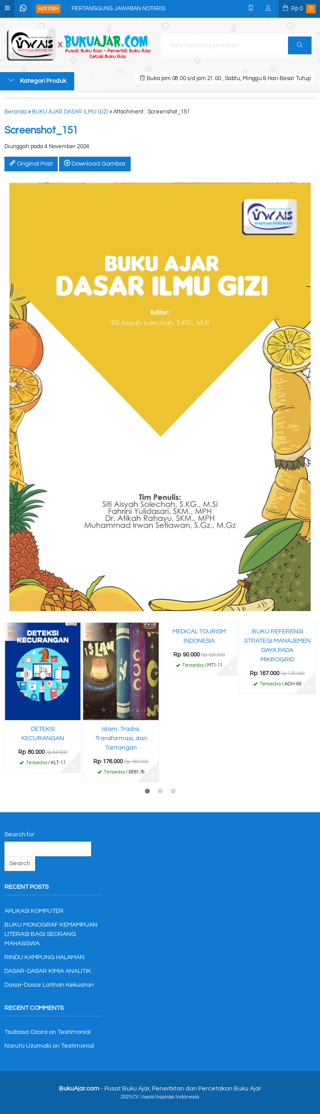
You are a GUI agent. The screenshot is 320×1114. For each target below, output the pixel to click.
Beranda (15, 112)
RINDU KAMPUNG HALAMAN (44, 957)
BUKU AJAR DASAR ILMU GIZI (70, 112)
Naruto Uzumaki (27, 1046)
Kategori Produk (37, 80)
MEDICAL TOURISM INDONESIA (199, 636)
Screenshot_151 (41, 131)
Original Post (31, 163)
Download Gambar (95, 163)
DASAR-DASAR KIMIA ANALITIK (47, 971)
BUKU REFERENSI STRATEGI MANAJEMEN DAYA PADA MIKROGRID (277, 645)
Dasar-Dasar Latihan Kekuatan (49, 985)
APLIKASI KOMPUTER (34, 911)
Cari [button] (300, 48)
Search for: (20, 834)
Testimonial (74, 1032)
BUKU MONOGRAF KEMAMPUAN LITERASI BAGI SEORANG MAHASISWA (50, 934)
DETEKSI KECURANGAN (42, 733)
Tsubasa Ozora (26, 1032)
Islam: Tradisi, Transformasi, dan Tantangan (121, 738)
